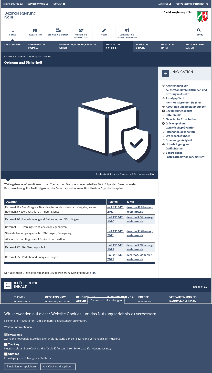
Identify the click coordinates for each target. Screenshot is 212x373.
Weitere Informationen (18, 327)
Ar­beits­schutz (23, 301)
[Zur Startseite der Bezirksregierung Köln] (20, 15)
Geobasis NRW (55, 297)
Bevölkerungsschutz (179, 111)
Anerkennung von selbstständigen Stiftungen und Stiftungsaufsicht (186, 90)
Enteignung (173, 115)
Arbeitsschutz (12, 44)
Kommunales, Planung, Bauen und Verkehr (78, 46)
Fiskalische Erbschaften (181, 119)
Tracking (14, 344)
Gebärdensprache (38, 4)
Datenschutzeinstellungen (106, 300)
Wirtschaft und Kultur (194, 46)
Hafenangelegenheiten (180, 132)
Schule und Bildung (142, 46)
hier (92, 273)
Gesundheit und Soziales (37, 46)
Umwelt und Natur (168, 46)
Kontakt (59, 4)
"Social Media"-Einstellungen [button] (192, 4)
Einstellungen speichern (21, 366)
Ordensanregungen (178, 136)
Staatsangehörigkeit (179, 140)
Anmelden (165, 4)
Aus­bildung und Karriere (58, 301)
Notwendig (15, 334)
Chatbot (13, 354)
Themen (19, 297)
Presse (143, 297)
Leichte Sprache (12, 4)
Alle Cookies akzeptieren (58, 366)
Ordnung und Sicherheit (113, 46)
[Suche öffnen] (200, 33)
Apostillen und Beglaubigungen (186, 106)
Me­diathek (146, 301)
